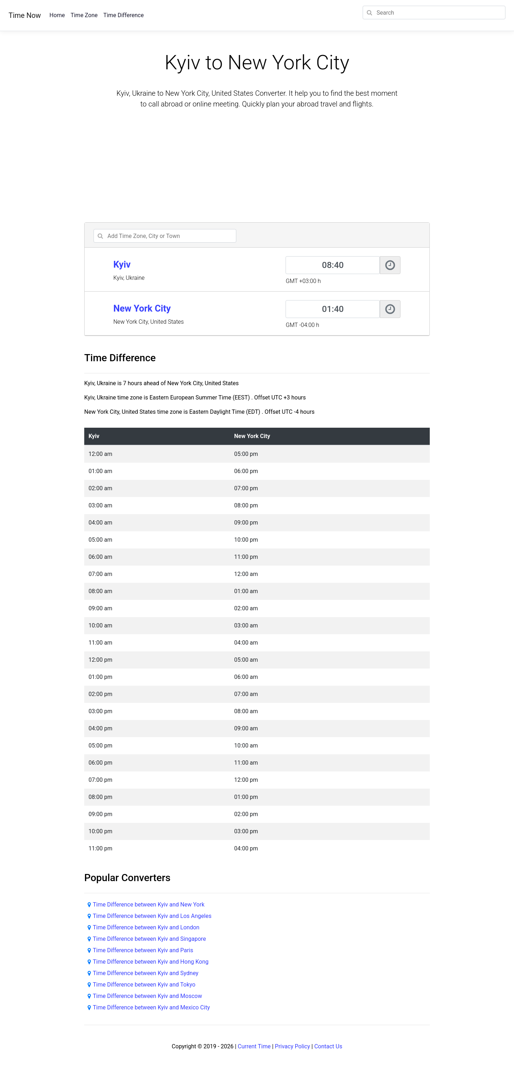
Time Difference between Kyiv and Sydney (145, 973)
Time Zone (84, 15)
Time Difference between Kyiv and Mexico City (151, 1007)
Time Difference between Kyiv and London (146, 927)
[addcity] (165, 236)
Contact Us (328, 1046)
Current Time (254, 1046)
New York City (142, 308)
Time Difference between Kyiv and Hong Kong (150, 961)
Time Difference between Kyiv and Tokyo (144, 984)
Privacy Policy (292, 1046)
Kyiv (121, 264)
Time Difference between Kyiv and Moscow (147, 996)
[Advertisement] (257, 166)
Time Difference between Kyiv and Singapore (149, 938)
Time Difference (123, 15)
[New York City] (333, 309)
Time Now (25, 15)
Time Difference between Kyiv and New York (149, 904)
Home (57, 15)
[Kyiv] (333, 265)
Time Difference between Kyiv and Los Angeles (152, 916)
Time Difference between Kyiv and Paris (143, 950)
